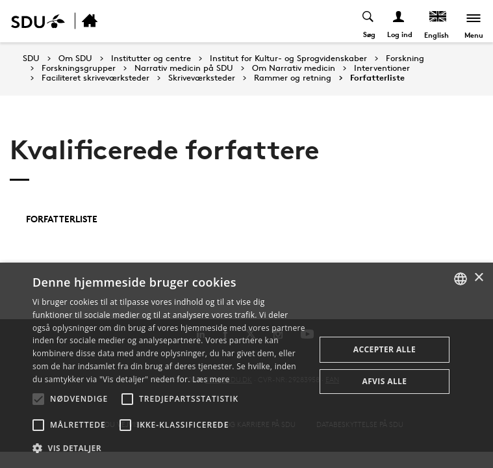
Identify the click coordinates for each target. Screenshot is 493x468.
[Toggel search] (369, 21)
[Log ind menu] (399, 21)
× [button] (478, 278)
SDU (31, 58)
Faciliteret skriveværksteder (95, 78)
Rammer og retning (292, 78)
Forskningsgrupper (79, 68)
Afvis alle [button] (384, 381)
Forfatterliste (377, 78)
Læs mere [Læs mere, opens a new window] (210, 379)
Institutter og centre (151, 58)
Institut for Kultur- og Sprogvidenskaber (288, 58)
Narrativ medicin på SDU (183, 68)
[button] (38, 399)
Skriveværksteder (201, 78)
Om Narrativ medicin (293, 68)
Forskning (405, 58)
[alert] (246, 365)
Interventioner (382, 68)
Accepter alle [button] (384, 349)
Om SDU (75, 58)
